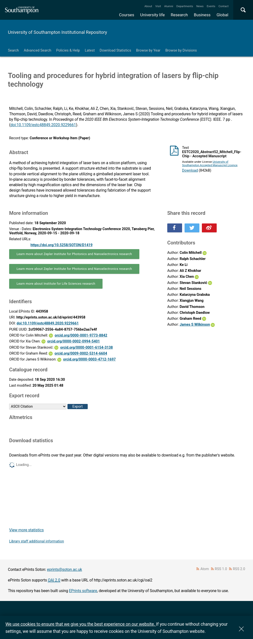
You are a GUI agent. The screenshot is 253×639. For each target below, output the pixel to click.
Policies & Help (68, 50)
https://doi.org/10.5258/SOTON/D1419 (61, 245)
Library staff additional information (36, 541)
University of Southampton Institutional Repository (57, 32)
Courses (126, 14)
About (148, 6)
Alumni (168, 6)
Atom (204, 569)
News (199, 6)
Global (222, 14)
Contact (223, 6)
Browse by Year (148, 50)
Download (190, 170)
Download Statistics (115, 50)
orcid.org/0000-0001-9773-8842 (81, 335)
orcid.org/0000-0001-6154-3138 (86, 347)
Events (211, 6)
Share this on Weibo (209, 227)
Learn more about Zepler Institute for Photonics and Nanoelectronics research (74, 254)
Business (202, 14)
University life (152, 14)
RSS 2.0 (239, 569)
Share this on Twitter (192, 227)
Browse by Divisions (181, 50)
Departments (184, 6)
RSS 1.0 (221, 569)
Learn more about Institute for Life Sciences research (56, 283)
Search (13, 50)
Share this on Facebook (174, 227)
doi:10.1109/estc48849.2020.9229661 (43, 124)
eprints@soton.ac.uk (64, 569)
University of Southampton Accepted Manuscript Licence (209, 163)
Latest (90, 50)
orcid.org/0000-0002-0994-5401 (73, 341)
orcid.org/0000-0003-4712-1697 (89, 359)
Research (179, 14)
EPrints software (83, 590)
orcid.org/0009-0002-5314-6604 (81, 353)
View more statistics (26, 530)
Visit (158, 6)
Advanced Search (37, 50)
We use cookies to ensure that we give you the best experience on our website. (80, 624)
